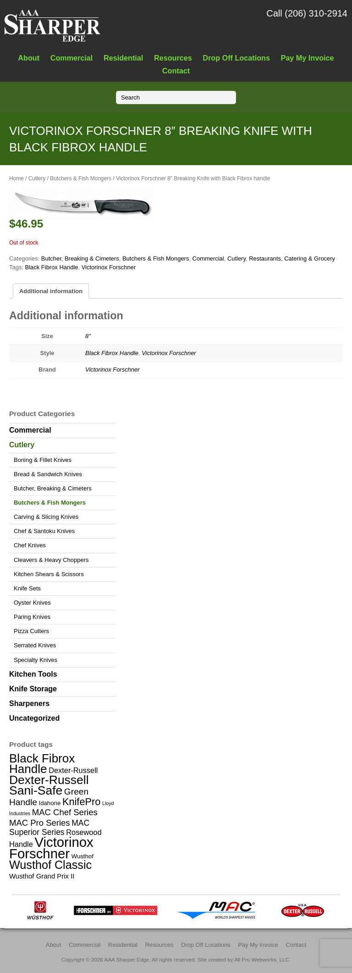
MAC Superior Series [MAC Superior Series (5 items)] (49, 827)
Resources (173, 58)
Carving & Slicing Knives (46, 516)
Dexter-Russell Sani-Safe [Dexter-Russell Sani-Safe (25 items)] (49, 785)
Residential (123, 58)
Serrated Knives (35, 645)
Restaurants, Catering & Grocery (292, 258)
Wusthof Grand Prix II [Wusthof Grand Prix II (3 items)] (42, 876)
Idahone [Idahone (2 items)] (49, 803)
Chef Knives (30, 545)
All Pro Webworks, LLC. (262, 959)
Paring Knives (32, 616)
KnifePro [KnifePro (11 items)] (81, 801)
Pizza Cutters (31, 631)
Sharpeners (29, 703)
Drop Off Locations (236, 58)
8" (88, 336)
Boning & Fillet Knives (43, 459)
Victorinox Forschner (109, 267)
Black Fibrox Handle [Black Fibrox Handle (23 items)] (42, 763)
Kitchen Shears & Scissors (49, 574)
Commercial (71, 58)
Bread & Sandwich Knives (48, 474)
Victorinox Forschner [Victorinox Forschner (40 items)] (51, 847)
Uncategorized (34, 718)
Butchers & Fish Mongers (80, 178)
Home (16, 178)
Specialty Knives (35, 659)
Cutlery (37, 178)
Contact (176, 71)
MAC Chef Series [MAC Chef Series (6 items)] (65, 812)
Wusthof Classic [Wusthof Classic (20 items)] (50, 864)
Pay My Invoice (307, 58)
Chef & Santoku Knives (44, 531)
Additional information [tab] (50, 291)
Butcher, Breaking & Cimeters (80, 258)
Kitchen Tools (33, 674)
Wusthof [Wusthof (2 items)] (83, 856)
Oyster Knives (32, 602)
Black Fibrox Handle (51, 267)
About (28, 58)
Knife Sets (27, 588)
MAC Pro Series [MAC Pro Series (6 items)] (39, 823)
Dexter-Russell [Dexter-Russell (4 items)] (73, 770)
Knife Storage (33, 689)
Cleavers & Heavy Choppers (51, 559)
